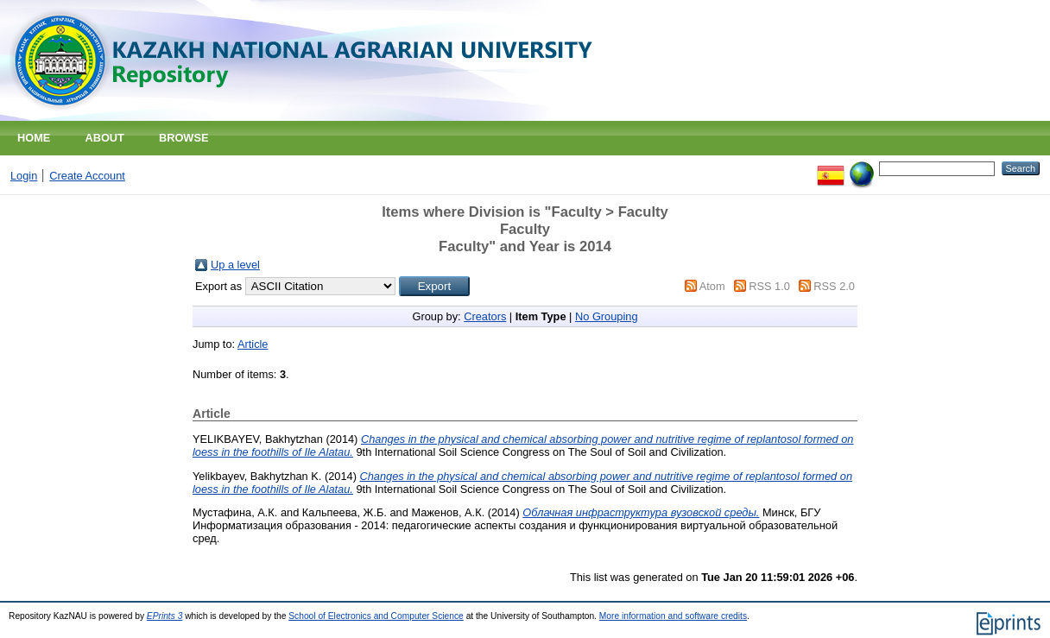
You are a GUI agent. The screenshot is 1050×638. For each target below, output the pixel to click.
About (104, 137)
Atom (712, 286)
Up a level (235, 264)
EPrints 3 (165, 616)
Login (23, 175)
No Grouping (606, 316)
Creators (485, 316)
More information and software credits (673, 616)
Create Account (87, 175)
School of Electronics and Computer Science (376, 616)
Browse (184, 137)
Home (33, 137)
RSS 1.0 (769, 286)
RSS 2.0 (834, 286)
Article (253, 344)
